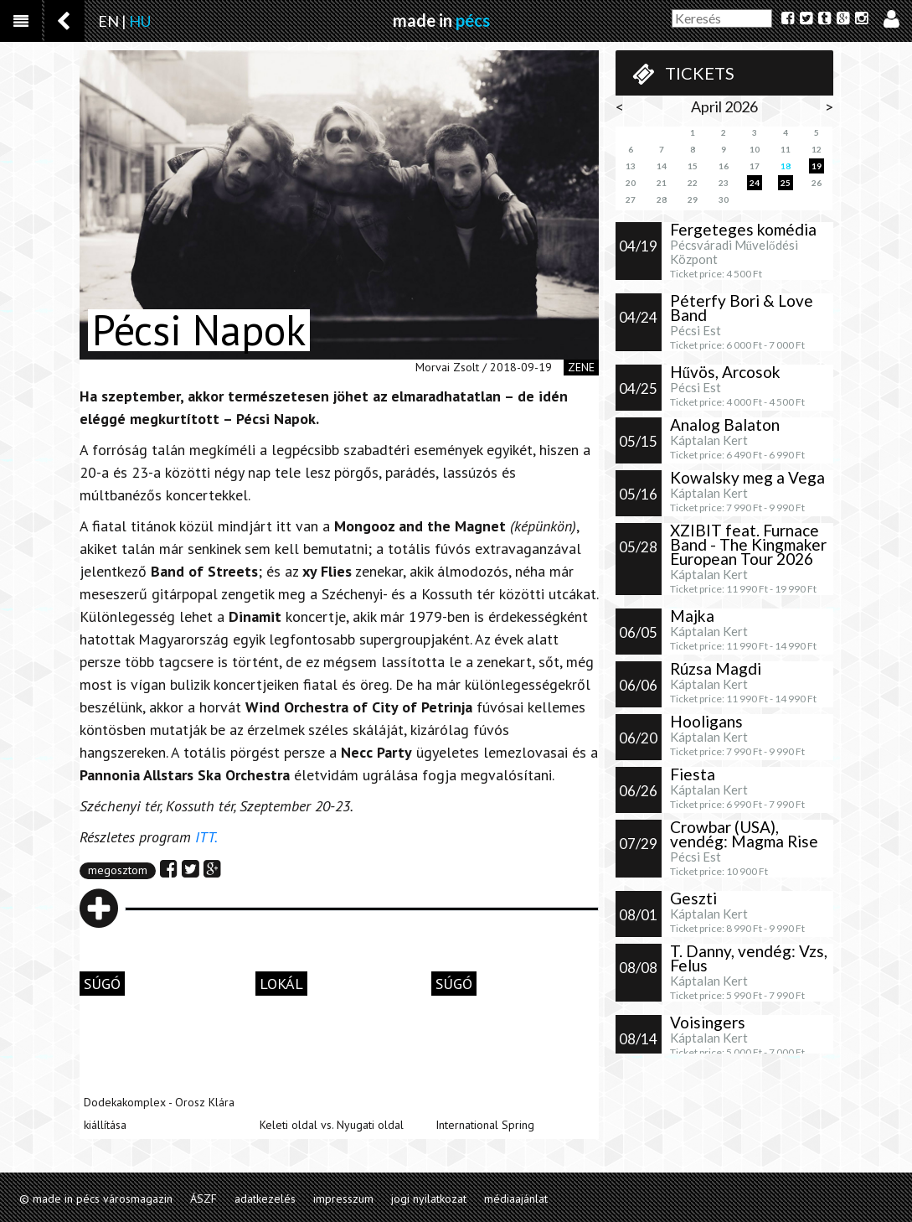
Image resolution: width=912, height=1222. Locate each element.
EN (108, 21)
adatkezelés (265, 1198)
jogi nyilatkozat (428, 1198)
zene (581, 367)
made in (441, 20)
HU (140, 21)
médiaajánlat (516, 1198)
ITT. (207, 837)
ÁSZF (203, 1198)
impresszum (343, 1198)
